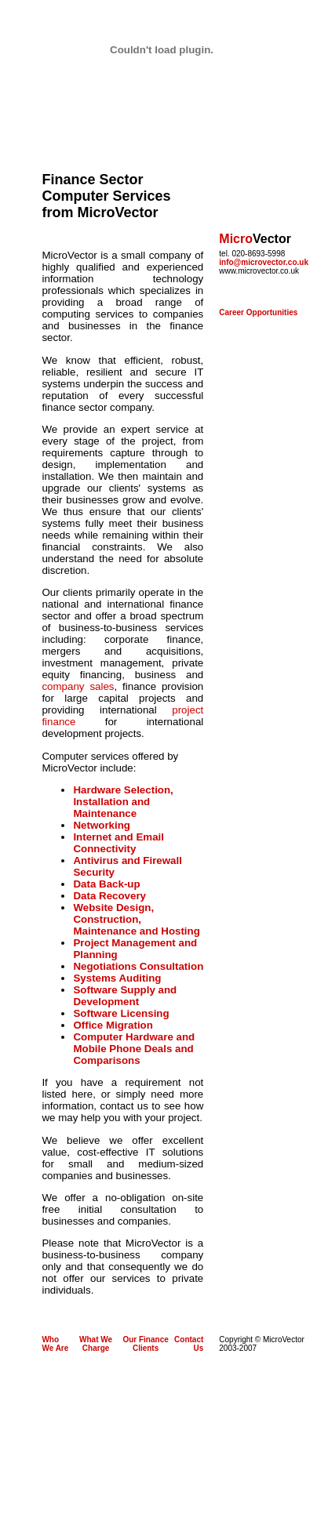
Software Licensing (121, 1013)
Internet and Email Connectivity (118, 843)
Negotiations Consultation (138, 966)
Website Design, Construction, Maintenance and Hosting (136, 919)
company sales (78, 686)
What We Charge (95, 1343)
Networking (101, 825)
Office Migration (112, 1025)
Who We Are (55, 1343)
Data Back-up (106, 884)
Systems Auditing (117, 978)
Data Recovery (109, 896)
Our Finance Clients (145, 1343)
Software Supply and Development (125, 995)
